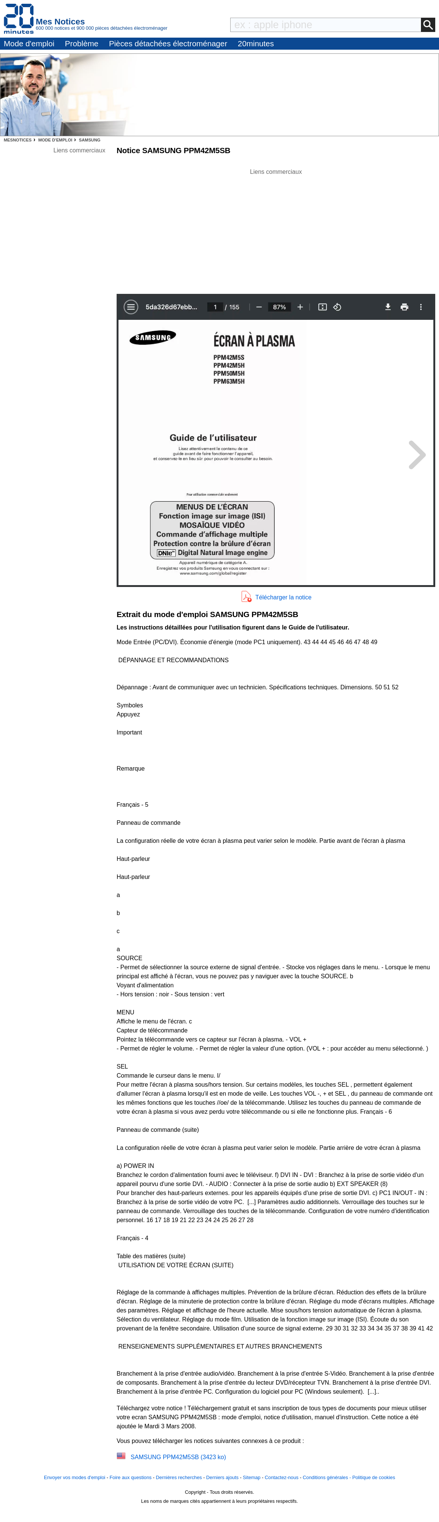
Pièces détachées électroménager (168, 43)
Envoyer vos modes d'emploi (74, 1477)
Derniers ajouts (222, 1477)
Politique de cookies (373, 1477)
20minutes (256, 43)
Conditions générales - (327, 1477)
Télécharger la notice (283, 597)
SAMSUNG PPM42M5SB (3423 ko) (178, 1457)
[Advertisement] (276, 229)
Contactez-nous (282, 1477)
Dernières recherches (179, 1477)
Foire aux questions (130, 1477)
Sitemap (252, 1477)
